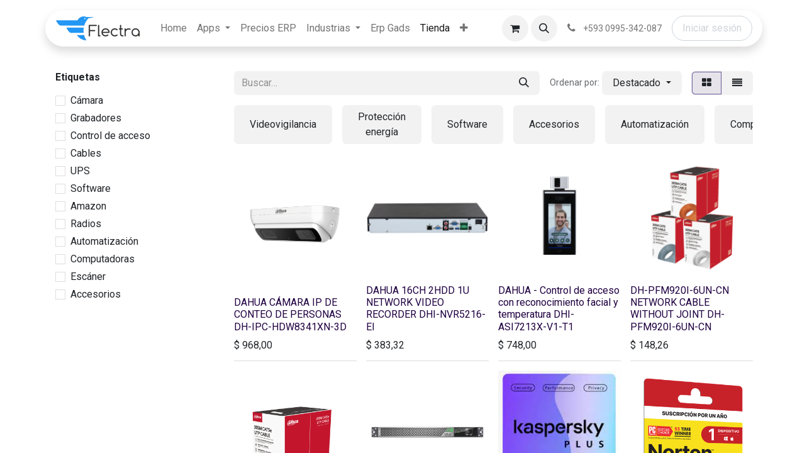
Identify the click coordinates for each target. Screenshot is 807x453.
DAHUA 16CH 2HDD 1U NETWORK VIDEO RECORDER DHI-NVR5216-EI (426, 308)
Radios (85, 224)
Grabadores (95, 118)
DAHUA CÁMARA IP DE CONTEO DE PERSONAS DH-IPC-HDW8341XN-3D (290, 314)
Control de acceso (110, 136)
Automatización (104, 241)
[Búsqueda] (524, 83)
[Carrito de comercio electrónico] (515, 28)
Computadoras (102, 259)
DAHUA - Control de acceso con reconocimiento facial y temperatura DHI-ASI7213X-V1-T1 (559, 308)
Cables (85, 153)
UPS (80, 171)
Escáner (88, 276)
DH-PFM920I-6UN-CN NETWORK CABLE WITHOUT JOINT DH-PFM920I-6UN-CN (679, 308)
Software (90, 188)
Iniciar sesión (712, 28)
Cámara (86, 100)
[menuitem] (173, 28)
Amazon (88, 206)
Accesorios (95, 294)
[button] (544, 28)
